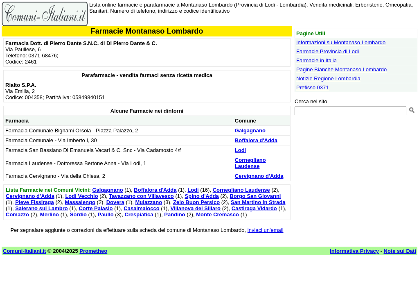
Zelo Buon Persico (196, 202)
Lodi (240, 150)
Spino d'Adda (202, 196)
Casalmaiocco (141, 208)
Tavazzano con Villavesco (141, 196)
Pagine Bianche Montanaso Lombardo (341, 69)
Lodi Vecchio (81, 196)
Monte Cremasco (217, 214)
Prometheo (93, 251)
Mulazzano (148, 202)
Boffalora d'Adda (256, 140)
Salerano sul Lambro (41, 208)
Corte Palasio (96, 208)
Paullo (106, 214)
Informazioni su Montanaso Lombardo (340, 42)
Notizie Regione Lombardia (328, 78)
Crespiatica (138, 214)
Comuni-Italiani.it (24, 251)
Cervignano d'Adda (259, 176)
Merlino (49, 214)
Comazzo (17, 214)
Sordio (78, 214)
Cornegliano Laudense (250, 163)
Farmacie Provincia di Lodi (327, 51)
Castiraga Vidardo (254, 208)
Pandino (174, 214)
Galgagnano (250, 130)
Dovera (115, 202)
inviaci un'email (266, 230)
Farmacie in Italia (316, 60)
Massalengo (80, 202)
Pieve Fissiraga (34, 202)
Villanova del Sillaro (195, 208)
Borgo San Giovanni (255, 196)
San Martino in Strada (258, 202)
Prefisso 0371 (312, 87)
